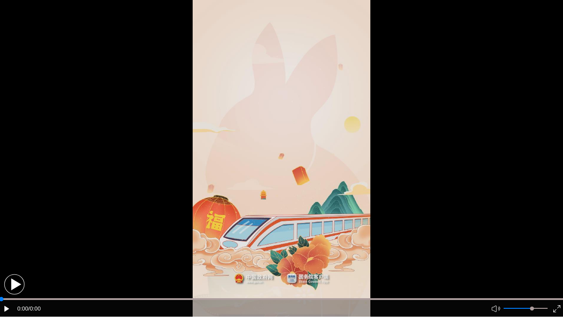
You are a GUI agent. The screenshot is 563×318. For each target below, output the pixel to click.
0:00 (22, 308)
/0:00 (34, 308)
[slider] (532, 309)
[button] (14, 284)
